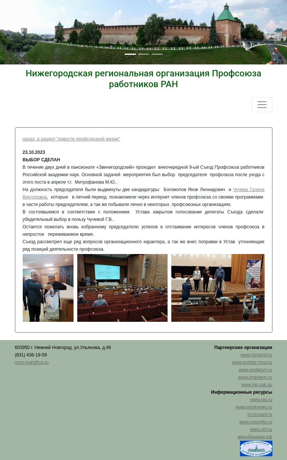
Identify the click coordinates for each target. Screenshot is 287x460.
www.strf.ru (261, 429)
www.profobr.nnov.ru (252, 362)
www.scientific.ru (255, 422)
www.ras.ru (261, 399)
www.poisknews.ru (253, 407)
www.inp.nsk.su (256, 384)
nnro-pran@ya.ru (32, 362)
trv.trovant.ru (259, 414)
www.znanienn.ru (255, 377)
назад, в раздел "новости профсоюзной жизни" (71, 139)
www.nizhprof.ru (256, 355)
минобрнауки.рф (255, 437)
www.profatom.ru (255, 369)
